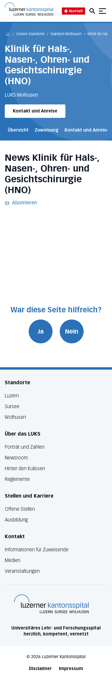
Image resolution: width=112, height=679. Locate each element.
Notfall (73, 11)
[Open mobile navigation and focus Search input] (93, 11)
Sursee (12, 406)
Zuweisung (47, 130)
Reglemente (17, 479)
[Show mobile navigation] (102, 11)
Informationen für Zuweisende (36, 550)
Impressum (71, 668)
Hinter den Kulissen (25, 468)
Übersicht (18, 130)
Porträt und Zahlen (25, 447)
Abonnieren (21, 203)
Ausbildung (16, 520)
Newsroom (16, 458)
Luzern (12, 396)
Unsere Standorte (30, 34)
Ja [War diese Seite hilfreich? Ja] (41, 331)
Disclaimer (40, 668)
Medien (12, 560)
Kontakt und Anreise (35, 111)
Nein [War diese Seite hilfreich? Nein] (71, 331)
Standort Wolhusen (66, 34)
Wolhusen (15, 417)
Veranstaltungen (22, 571)
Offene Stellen (20, 509)
